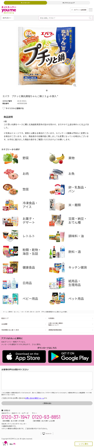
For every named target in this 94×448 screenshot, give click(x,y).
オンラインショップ (69, 3)
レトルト (25, 237)
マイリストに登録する (15, 108)
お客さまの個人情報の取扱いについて (55, 324)
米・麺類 (71, 206)
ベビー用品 (25, 299)
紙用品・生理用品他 (71, 284)
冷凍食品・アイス (25, 206)
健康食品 (25, 268)
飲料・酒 (71, 252)
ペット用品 (71, 299)
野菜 (25, 159)
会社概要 (4, 324)
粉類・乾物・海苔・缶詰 (25, 252)
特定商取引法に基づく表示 (10, 330)
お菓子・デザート (25, 221)
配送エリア (5, 318)
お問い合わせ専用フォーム (34, 398)
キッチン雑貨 (71, 268)
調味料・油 (71, 237)
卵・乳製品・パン (71, 190)
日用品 (25, 284)
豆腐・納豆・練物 (71, 221)
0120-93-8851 (46, 416)
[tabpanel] (47, 56)
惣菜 (25, 190)
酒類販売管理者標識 (55, 330)
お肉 (25, 174)
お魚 (71, 174)
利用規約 (51, 318)
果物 (71, 159)
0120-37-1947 (15, 416)
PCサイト (48, 433)
